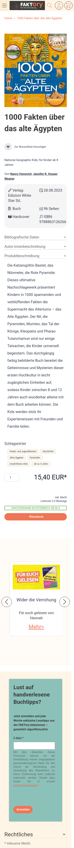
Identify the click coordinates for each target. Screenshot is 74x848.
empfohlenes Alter (19, 464)
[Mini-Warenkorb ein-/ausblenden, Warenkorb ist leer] (68, 5)
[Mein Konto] (59, 5)
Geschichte (48, 451)
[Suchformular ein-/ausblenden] (49, 5)
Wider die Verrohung (36, 599)
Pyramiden (35, 457)
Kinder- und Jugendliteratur (23, 451)
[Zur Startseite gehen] (27, 5)
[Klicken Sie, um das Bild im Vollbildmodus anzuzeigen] (35, 70)
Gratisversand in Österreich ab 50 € (35, 508)
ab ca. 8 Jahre (41, 464)
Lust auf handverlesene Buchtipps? (31, 694)
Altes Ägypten (16, 457)
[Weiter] (64, 602)
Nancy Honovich (21, 174)
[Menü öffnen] (4, 5)
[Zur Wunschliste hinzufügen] (8, 146)
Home (8, 18)
